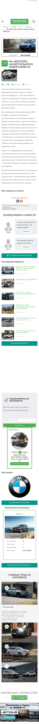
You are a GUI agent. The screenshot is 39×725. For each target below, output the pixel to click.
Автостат (6, 209)
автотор (26, 84)
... (36, 253)
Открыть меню (3, 23)
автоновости (17, 84)
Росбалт (13, 209)
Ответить (26, 231)
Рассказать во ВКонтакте (17, 201)
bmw (5, 84)
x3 (10, 84)
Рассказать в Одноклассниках (21, 201)
